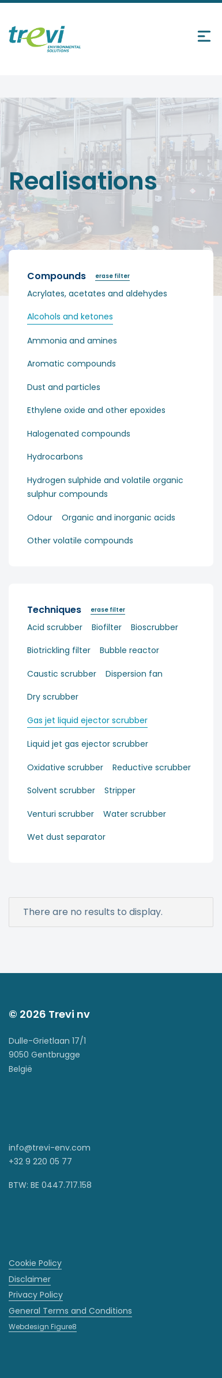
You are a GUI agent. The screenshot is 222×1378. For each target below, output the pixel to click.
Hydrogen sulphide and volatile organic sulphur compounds (105, 487)
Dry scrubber (52, 696)
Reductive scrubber (151, 767)
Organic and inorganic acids (118, 517)
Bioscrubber (154, 627)
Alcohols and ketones (70, 316)
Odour (39, 517)
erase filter (112, 276)
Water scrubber (134, 814)
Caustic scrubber (61, 674)
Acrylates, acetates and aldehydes (97, 293)
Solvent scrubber (61, 790)
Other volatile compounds (80, 540)
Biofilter (107, 627)
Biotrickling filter (59, 650)
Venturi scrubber (60, 814)
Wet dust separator (66, 837)
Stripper (120, 790)
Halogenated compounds (78, 433)
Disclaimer (30, 1279)
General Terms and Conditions (70, 1311)
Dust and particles (63, 387)
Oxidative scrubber (65, 767)
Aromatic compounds (71, 363)
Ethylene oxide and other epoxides (96, 410)
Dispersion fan (134, 674)
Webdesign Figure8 (43, 1326)
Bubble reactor (129, 650)
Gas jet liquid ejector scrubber (87, 720)
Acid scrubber (54, 627)
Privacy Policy (36, 1294)
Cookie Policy (35, 1263)
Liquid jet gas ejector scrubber (87, 744)
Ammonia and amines (72, 340)
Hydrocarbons (55, 456)
